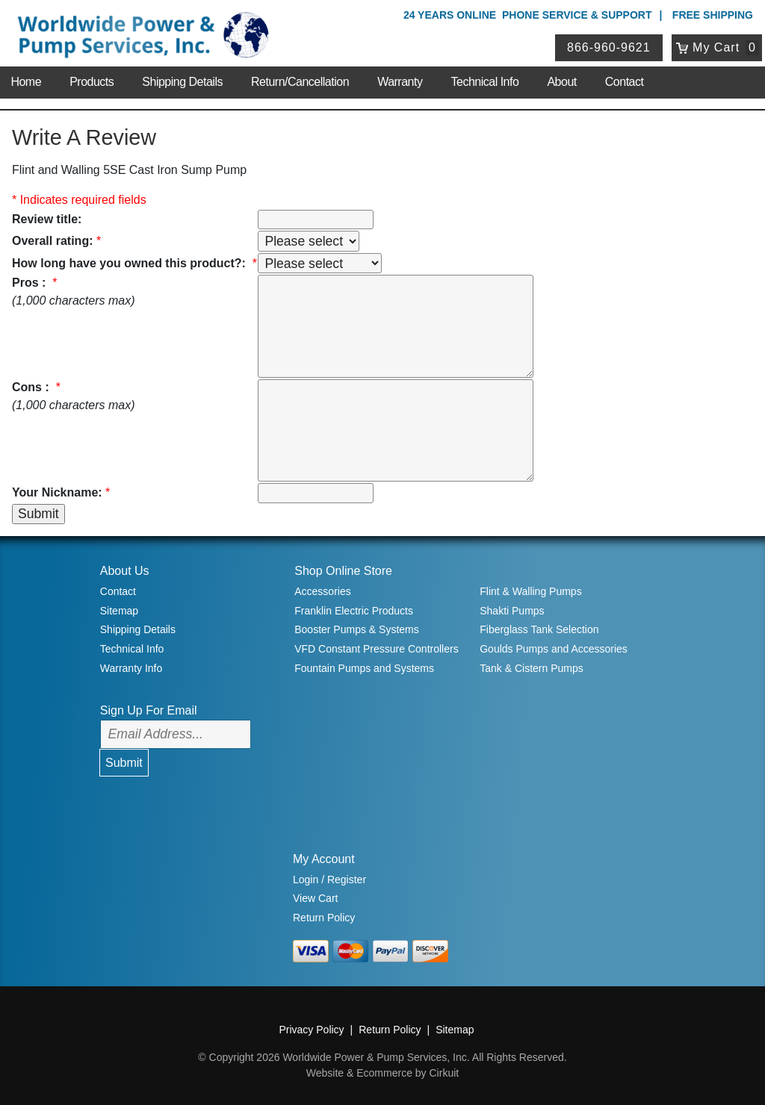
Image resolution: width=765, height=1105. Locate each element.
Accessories (322, 591)
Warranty (399, 81)
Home (25, 81)
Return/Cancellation (300, 81)
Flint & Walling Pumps (530, 591)
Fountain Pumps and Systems (364, 668)
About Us (124, 570)
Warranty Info (131, 668)
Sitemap (119, 611)
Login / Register (329, 879)
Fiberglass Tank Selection (539, 629)
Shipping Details (182, 81)
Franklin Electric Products (353, 611)
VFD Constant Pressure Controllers (376, 649)
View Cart (315, 898)
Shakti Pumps (512, 611)
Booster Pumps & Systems (356, 629)
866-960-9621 (609, 47)
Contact (624, 81)
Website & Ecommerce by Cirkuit (382, 1073)
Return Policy (324, 918)
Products (91, 81)
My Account (324, 859)
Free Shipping (712, 15)
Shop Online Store (343, 570)
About (561, 81)
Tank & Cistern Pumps (531, 668)
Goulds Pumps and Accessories (554, 649)
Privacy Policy (311, 1030)
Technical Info (485, 81)
